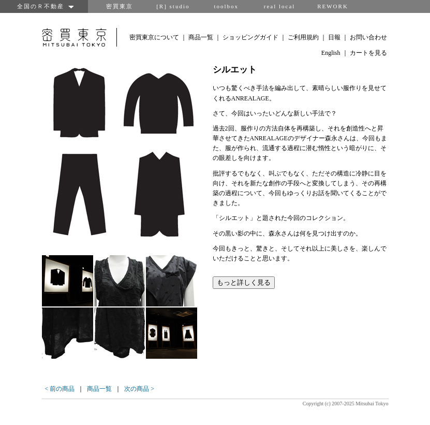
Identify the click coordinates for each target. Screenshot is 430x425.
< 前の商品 (60, 388)
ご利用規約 (303, 37)
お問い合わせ (368, 37)
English (330, 52)
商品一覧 (200, 37)
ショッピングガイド (250, 37)
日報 (334, 37)
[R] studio (172, 6)
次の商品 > (139, 388)
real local (279, 6)
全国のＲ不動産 (43, 6)
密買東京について (154, 37)
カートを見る (368, 52)
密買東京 (119, 6)
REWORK (332, 6)
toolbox (226, 6)
